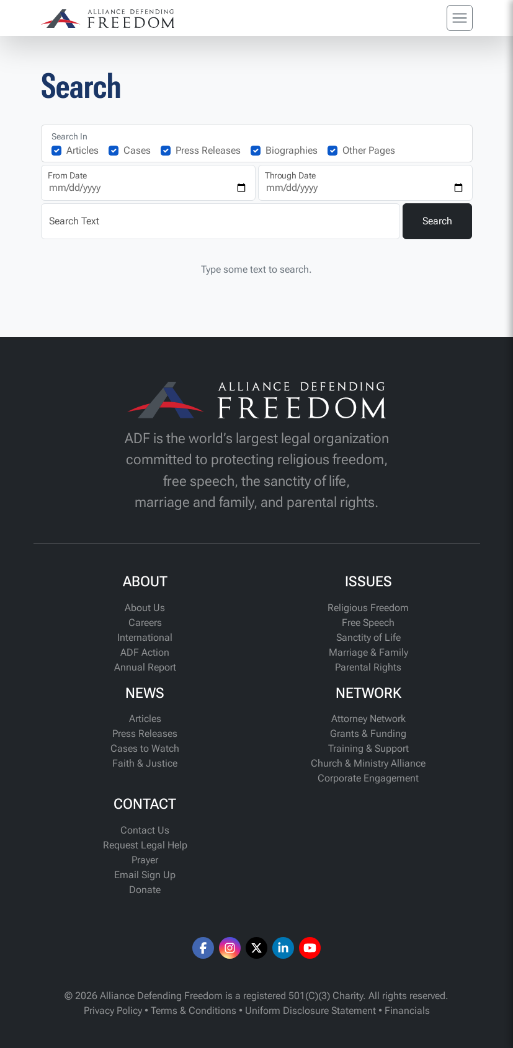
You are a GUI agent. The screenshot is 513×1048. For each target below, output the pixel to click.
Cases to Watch (144, 748)
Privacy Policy (113, 1010)
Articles (82, 150)
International (144, 637)
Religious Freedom (368, 608)
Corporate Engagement (368, 778)
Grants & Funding (368, 733)
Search (437, 221)
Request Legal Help (145, 845)
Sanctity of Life (368, 637)
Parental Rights (368, 667)
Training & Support (368, 748)
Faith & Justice (144, 763)
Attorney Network (368, 718)
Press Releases (208, 150)
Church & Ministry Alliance (368, 763)
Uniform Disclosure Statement (310, 1010)
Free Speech (368, 622)
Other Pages (368, 150)
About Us (145, 608)
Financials (407, 1010)
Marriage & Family (368, 652)
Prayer (145, 860)
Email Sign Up (145, 875)
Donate (145, 890)
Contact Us (144, 830)
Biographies (291, 150)
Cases (137, 150)
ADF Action (144, 652)
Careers (145, 622)
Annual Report (145, 667)
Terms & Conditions (193, 1010)
